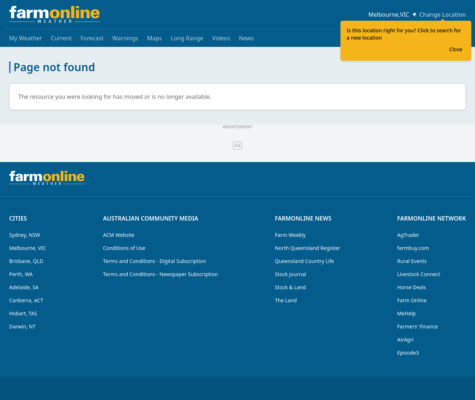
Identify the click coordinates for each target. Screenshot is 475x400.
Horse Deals (411, 287)
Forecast (91, 38)
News (246, 38)
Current (61, 38)
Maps (154, 38)
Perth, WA (21, 274)
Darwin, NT (22, 326)
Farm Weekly (290, 234)
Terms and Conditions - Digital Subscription (154, 261)
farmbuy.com (413, 248)
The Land (286, 300)
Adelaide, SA (24, 287)
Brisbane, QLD (26, 261)
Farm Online (412, 300)
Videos (221, 38)
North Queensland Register (307, 248)
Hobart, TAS (23, 313)
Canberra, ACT (26, 300)
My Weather (25, 38)
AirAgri (405, 339)
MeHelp (406, 313)
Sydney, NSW (24, 234)
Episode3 (408, 352)
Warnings (125, 38)
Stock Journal (290, 274)
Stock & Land (290, 287)
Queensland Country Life (304, 261)
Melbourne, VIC (27, 248)
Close (455, 49)
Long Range (187, 38)
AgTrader (408, 234)
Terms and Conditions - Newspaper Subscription (160, 274)
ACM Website (118, 234)
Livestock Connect (418, 274)
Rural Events (412, 261)
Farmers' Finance (417, 326)
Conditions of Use (124, 248)
